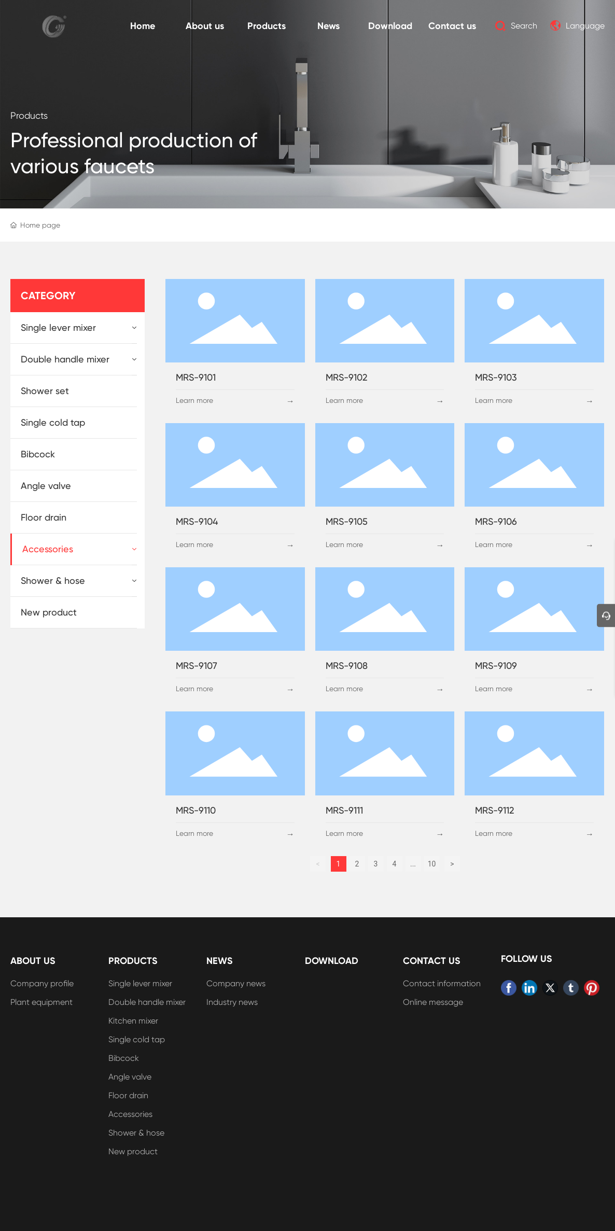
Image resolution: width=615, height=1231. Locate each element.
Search (524, 26)
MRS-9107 (196, 665)
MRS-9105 (347, 521)
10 (432, 864)
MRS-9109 (496, 665)
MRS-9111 (344, 810)
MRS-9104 (197, 521)
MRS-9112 (494, 810)
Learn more (194, 400)
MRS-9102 (346, 377)
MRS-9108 (347, 665)
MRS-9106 (496, 521)
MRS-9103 (496, 377)
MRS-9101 (196, 377)
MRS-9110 (196, 810)
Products (29, 115)
